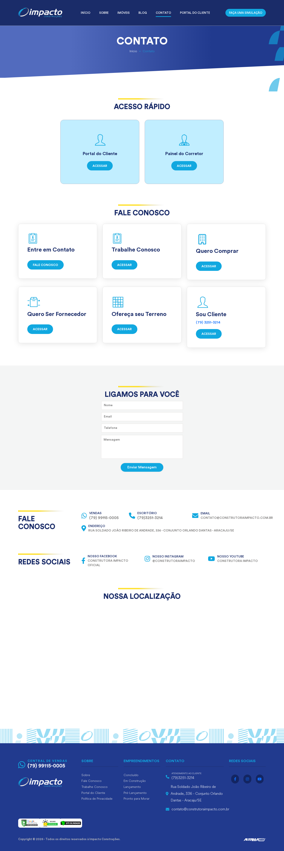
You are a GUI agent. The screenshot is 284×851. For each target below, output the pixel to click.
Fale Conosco (91, 781)
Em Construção (135, 781)
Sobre (103, 12)
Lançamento (132, 787)
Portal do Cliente (195, 12)
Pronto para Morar (137, 799)
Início (85, 12)
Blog (142, 12)
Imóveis (123, 12)
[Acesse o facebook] (235, 779)
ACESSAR (100, 166)
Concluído (131, 775)
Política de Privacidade (96, 799)
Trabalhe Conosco (94, 787)
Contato (163, 12)
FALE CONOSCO (45, 265)
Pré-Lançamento (135, 793)
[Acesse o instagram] (247, 779)
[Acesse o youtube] (260, 779)
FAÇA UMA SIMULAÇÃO (245, 12)
